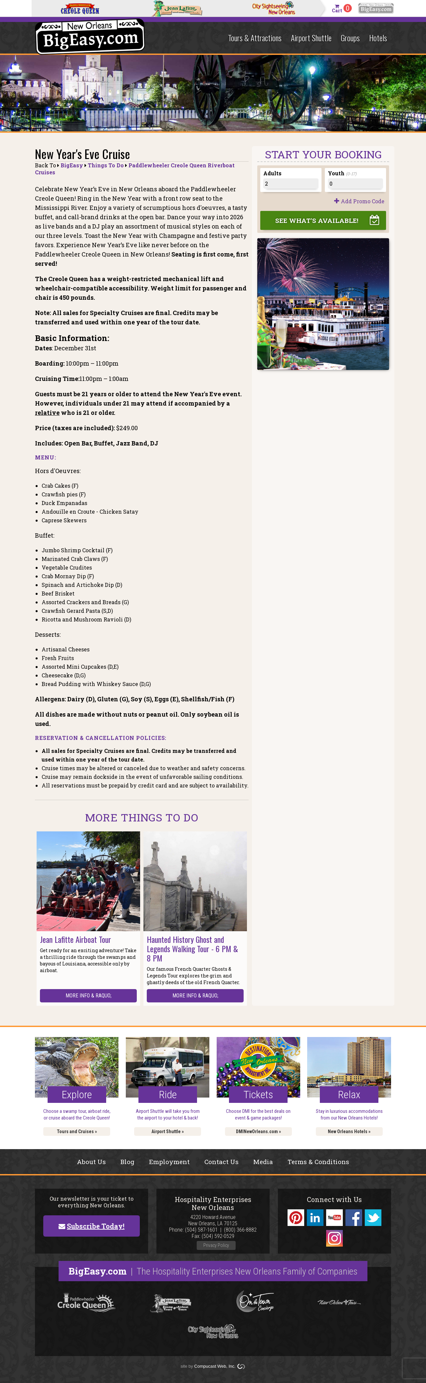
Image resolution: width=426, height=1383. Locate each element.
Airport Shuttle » (167, 1131)
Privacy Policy (216, 1245)
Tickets (258, 1094)
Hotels (378, 38)
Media (263, 1161)
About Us (91, 1161)
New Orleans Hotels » (349, 1131)
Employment (169, 1161)
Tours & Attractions (255, 38)
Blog (127, 1161)
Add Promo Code (362, 201)
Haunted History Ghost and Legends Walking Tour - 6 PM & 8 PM (192, 948)
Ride (168, 1094)
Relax (349, 1094)
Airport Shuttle (311, 38)
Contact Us (221, 1161)
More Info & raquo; (88, 995)
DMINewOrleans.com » (258, 1131)
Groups (350, 38)
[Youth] (355, 183)
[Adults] (290, 183)
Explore (77, 1094)
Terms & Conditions (318, 1161)
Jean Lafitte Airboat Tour (75, 939)
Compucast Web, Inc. (215, 1366)
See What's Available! (316, 220)
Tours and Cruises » (77, 1131)
